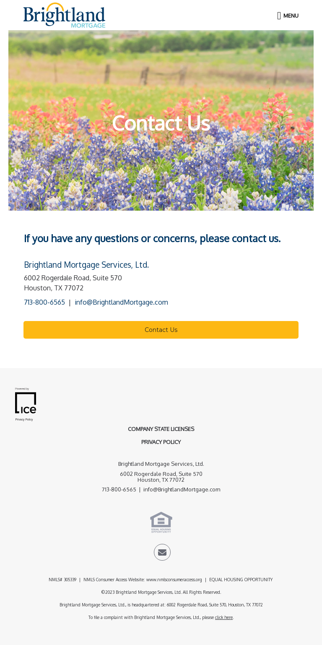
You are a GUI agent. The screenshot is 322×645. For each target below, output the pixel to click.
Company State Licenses (161, 429)
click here (224, 617)
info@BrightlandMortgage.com (121, 302)
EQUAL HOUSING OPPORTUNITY (241, 579)
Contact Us (161, 330)
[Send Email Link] (162, 553)
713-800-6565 (44, 302)
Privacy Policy (161, 442)
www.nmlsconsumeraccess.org (174, 579)
